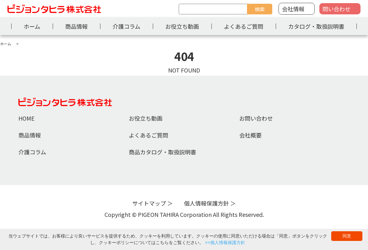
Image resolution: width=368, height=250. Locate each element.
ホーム (32, 26)
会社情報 (293, 9)
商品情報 (76, 26)
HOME (26, 118)
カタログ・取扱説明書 (316, 26)
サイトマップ (149, 203)
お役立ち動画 (182, 26)
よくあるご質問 (243, 26)
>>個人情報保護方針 (225, 242)
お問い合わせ (256, 118)
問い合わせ (336, 9)
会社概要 (250, 135)
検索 (260, 9)
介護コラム (126, 26)
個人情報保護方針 (206, 203)
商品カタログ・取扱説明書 (162, 152)
